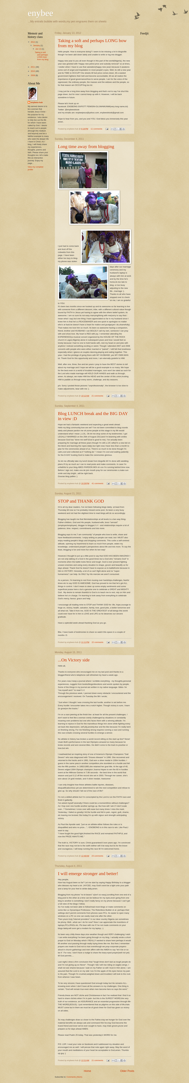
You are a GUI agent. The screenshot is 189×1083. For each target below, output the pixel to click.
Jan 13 (38, 49)
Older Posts (127, 1070)
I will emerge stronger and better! (88, 873)
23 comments (97, 856)
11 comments (96, 129)
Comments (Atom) (74, 1077)
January (36, 45)
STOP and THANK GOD (81, 501)
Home (87, 1070)
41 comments (97, 483)
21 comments (97, 396)
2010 (33, 71)
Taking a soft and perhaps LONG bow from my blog (41, 55)
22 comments (97, 642)
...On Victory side (74, 659)
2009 (33, 75)
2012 (33, 42)
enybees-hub (37, 102)
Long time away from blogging (86, 146)
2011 (33, 67)
